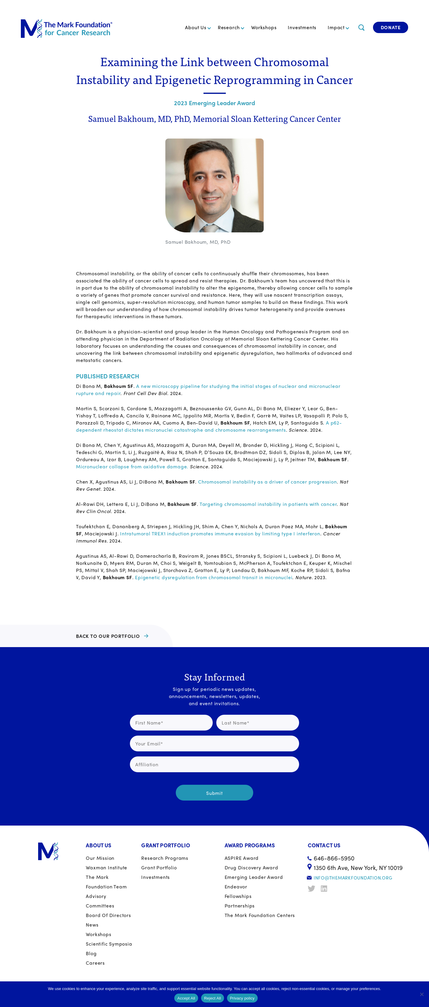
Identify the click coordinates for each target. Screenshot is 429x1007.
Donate (391, 27)
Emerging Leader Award (254, 877)
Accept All (186, 998)
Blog (91, 953)
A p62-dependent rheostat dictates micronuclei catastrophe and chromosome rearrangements (209, 426)
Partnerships (240, 905)
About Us (195, 27)
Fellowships (238, 896)
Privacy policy (242, 998)
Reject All (212, 998)
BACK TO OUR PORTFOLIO (108, 636)
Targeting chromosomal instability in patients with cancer (268, 504)
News (92, 924)
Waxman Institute (106, 867)
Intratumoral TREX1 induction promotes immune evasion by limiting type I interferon (219, 533)
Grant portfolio (159, 867)
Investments (302, 27)
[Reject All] (422, 994)
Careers (95, 962)
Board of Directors (108, 915)
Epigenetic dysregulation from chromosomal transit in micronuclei (213, 577)
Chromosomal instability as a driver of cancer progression (267, 481)
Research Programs (164, 857)
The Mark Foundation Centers (260, 915)
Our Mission (100, 857)
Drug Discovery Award (251, 867)
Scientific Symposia (109, 943)
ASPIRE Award (242, 857)
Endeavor (236, 886)
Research (229, 27)
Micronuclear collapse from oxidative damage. (132, 466)
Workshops (263, 27)
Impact (336, 27)
